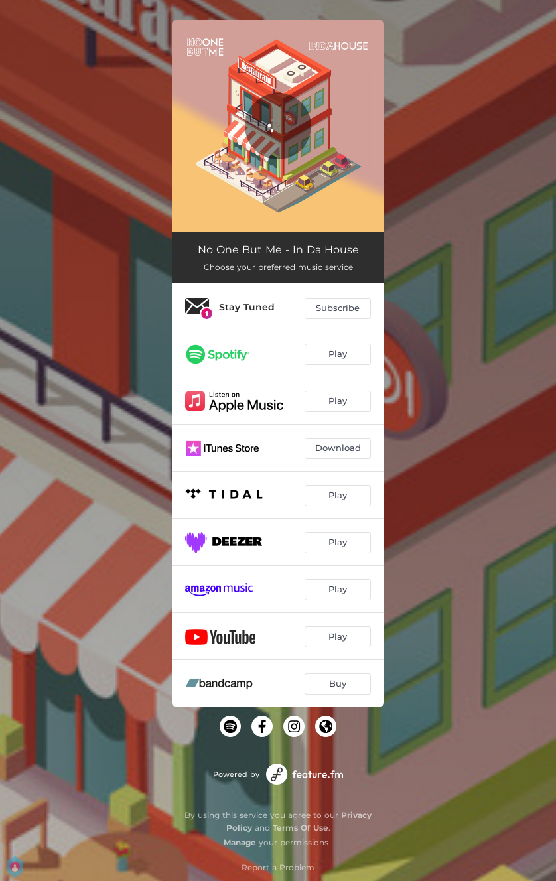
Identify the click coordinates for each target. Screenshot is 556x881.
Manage (240, 842)
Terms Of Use (300, 828)
